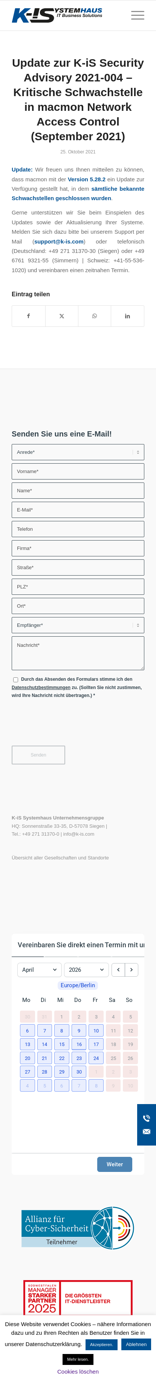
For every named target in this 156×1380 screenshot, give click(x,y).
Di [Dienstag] (43, 1006)
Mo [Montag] (26, 1006)
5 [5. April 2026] (130, 1023)
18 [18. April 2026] (113, 1050)
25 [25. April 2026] (113, 1064)
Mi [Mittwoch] (60, 1006)
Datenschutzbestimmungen (41, 687)
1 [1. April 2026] (61, 1023)
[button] (26, 1036)
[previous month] (118, 967)
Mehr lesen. (78, 1359)
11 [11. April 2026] (113, 1036)
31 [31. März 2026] (44, 1023)
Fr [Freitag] (95, 1006)
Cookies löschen (78, 1371)
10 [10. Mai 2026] (130, 1091)
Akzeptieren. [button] (101, 1344)
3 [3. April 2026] (96, 1023)
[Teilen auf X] (62, 316)
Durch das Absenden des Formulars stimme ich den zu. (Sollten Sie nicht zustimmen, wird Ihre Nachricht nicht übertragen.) (77, 687)
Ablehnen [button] (136, 1344)
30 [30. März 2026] (27, 1023)
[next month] (131, 967)
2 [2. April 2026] (79, 1023)
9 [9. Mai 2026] (113, 1091)
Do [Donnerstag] (77, 1006)
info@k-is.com (79, 834)
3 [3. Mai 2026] (130, 1078)
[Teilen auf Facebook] (28, 316)
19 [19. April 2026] (130, 1050)
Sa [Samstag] (112, 1006)
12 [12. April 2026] (130, 1036)
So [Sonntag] (129, 1006)
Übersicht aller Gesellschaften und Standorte (60, 858)
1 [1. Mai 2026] (96, 1078)
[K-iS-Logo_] (65, 15)
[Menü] (134, 15)
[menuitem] (134, 15)
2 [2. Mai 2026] (113, 1078)
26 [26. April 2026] (130, 1064)
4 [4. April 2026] (113, 1023)
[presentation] (69, 725)
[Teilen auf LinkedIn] (127, 316)
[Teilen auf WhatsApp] (94, 316)
